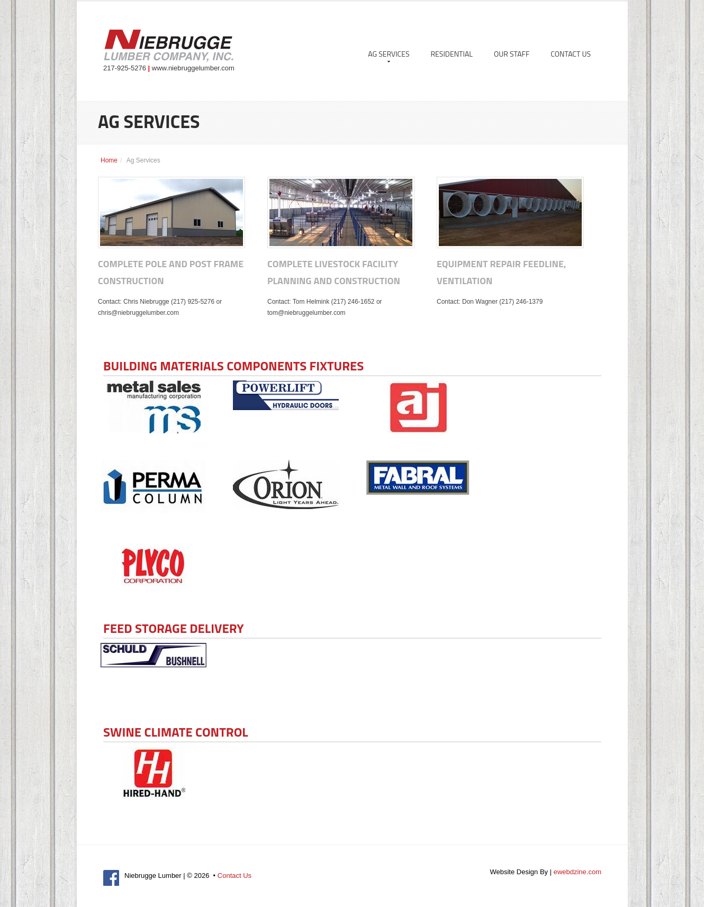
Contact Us (570, 53)
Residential (452, 53)
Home (109, 160)
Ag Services (388, 55)
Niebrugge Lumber (168, 47)
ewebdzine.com (577, 872)
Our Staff (511, 53)
